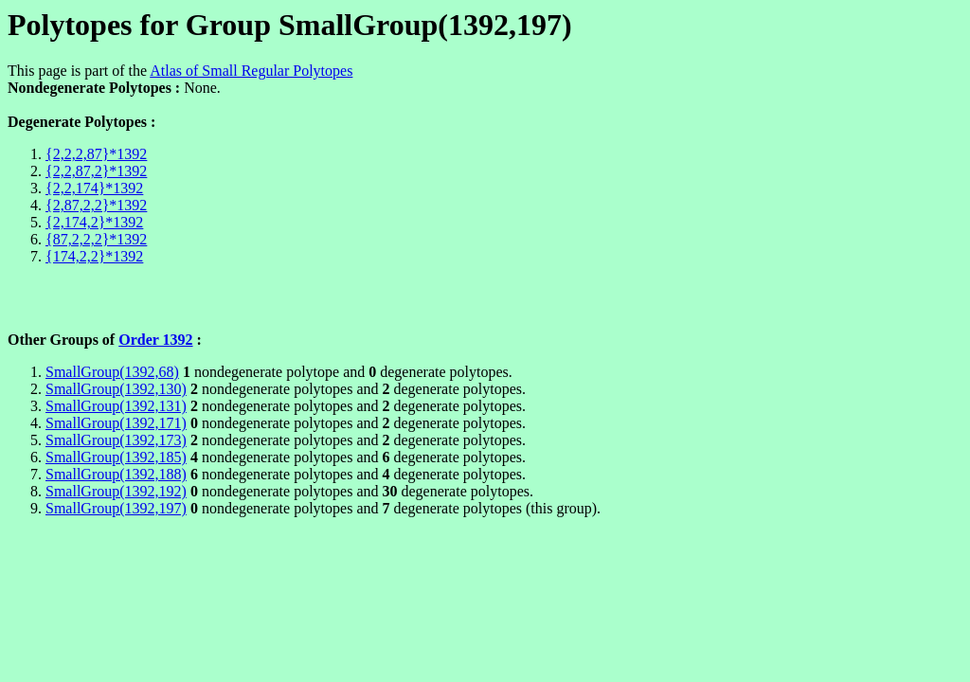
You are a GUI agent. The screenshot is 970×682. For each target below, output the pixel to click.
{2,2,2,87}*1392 (96, 154)
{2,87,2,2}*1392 (96, 205)
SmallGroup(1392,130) (116, 389)
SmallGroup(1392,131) (116, 406)
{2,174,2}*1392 (94, 222)
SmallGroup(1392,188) (116, 474)
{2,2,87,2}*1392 (96, 171)
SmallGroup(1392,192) (116, 491)
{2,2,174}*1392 (94, 188)
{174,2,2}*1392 (94, 256)
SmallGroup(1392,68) (112, 372)
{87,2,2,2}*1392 (96, 239)
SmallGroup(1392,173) (116, 440)
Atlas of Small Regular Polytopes (251, 71)
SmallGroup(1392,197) (116, 508)
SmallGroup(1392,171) (116, 423)
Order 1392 (155, 340)
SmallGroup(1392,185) (116, 457)
